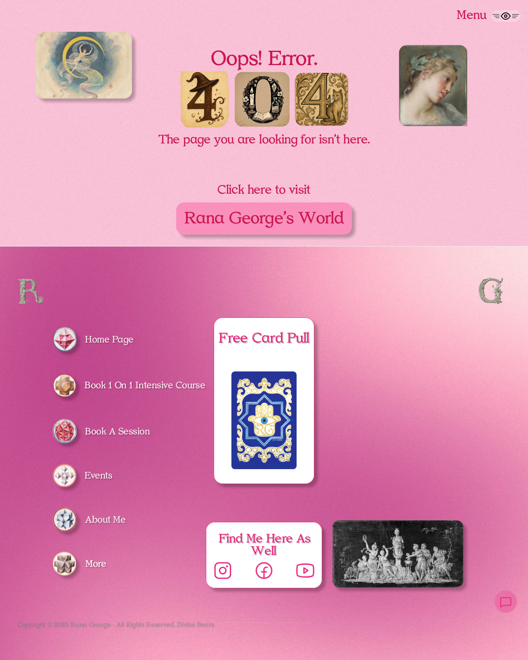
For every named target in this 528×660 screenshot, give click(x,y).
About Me (105, 519)
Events (98, 475)
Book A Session (117, 431)
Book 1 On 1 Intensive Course (145, 385)
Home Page (109, 339)
